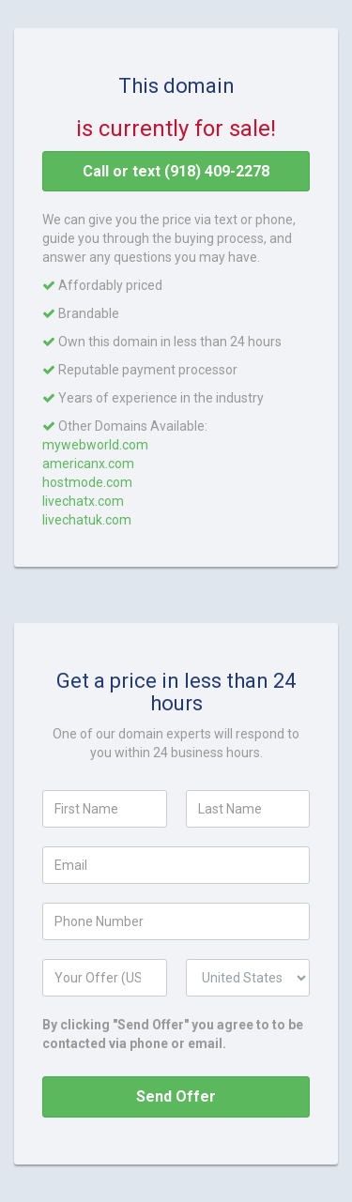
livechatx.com (83, 501)
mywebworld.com (95, 444)
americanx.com (88, 463)
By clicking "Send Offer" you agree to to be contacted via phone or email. (172, 1034)
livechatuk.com (86, 519)
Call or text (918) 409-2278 (176, 171)
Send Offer (176, 1096)
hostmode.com (87, 482)
